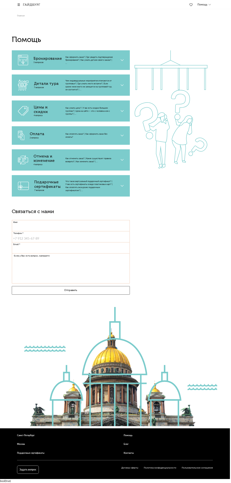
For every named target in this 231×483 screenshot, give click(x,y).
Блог (126, 444)
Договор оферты (129, 467)
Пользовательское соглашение (197, 467)
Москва (21, 444)
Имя (15, 222)
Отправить (70, 290)
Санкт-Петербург (26, 435)
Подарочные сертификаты (30, 453)
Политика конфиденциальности (160, 467)
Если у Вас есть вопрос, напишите (32, 256)
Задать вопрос (27, 469)
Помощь (128, 435)
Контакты (129, 453)
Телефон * (18, 234)
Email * (16, 245)
